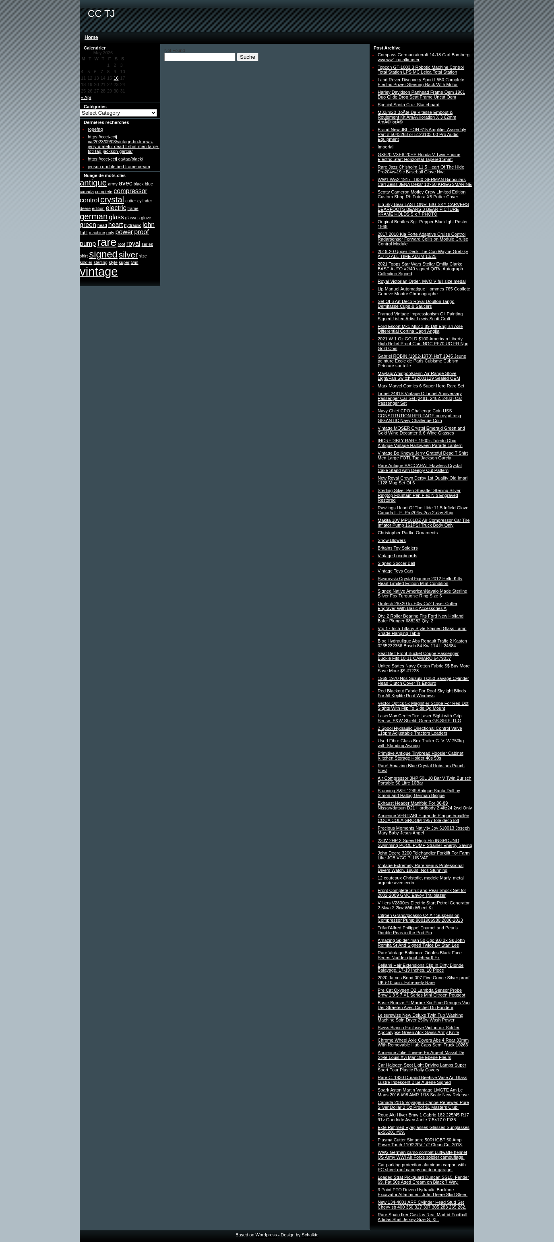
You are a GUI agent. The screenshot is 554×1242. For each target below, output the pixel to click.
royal (133, 243)
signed (103, 254)
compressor (130, 190)
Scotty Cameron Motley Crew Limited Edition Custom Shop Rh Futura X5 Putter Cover (421, 194)
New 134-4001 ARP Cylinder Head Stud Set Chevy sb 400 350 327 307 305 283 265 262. (422, 1204)
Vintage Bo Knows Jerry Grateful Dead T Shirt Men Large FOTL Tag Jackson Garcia (423, 455)
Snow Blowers (392, 540)
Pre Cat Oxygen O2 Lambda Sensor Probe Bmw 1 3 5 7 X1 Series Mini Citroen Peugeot (421, 992)
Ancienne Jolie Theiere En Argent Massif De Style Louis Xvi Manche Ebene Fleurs (421, 1055)
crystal (112, 199)
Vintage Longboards (397, 555)
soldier (86, 262)
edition (98, 208)
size (143, 255)
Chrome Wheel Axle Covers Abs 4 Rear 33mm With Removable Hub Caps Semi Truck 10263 (423, 1042)
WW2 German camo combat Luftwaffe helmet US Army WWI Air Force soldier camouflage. (422, 1155)
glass (116, 217)
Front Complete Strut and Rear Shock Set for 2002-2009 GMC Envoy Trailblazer (422, 893)
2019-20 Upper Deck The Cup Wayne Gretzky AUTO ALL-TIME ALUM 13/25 (423, 254)
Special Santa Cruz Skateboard (408, 104)
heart (115, 224)
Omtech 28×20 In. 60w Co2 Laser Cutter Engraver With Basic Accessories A (417, 606)
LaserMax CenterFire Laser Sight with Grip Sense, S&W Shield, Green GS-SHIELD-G (419, 718)
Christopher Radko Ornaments (408, 532)
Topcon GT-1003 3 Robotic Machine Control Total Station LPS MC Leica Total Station (421, 69)
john (149, 224)
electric (116, 207)
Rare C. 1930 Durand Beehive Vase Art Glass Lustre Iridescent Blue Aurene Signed (422, 1080)
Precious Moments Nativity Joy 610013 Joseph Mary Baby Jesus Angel (424, 830)
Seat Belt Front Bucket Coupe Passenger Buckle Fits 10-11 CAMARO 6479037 (418, 656)
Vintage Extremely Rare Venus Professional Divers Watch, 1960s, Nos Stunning (420, 868)
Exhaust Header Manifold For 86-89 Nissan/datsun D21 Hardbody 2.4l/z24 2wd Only (425, 805)
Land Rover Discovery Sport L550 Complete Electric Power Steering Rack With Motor (421, 82)
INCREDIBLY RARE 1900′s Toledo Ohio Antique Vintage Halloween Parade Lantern (420, 443)
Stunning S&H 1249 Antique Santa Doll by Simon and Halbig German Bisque (419, 793)
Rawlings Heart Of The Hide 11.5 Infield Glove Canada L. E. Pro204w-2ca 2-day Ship (423, 510)
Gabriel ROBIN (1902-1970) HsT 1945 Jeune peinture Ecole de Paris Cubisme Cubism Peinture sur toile (422, 361)
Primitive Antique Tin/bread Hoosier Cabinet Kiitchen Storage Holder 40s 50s (420, 755)
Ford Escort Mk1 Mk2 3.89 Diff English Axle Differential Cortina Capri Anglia (420, 329)
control (89, 200)
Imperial (385, 146)
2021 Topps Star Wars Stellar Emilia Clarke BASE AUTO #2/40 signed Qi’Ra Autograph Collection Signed (420, 269)
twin (134, 262)
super (124, 262)
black (139, 183)
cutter (130, 200)
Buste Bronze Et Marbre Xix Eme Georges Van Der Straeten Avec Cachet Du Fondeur (423, 1005)
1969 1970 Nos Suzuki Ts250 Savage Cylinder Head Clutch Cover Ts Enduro (423, 681)
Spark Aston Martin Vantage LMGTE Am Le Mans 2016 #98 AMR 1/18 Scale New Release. (424, 1092)
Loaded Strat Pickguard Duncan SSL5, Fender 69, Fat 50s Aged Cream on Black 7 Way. (423, 1179)
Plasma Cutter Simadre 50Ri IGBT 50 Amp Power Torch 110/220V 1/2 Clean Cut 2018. (420, 1142)
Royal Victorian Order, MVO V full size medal (422, 281)
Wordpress (266, 1234)
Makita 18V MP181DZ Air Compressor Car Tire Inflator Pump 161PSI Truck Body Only (424, 522)
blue (149, 183)
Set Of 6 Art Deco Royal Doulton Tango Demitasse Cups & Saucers (416, 304)
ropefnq (95, 129)
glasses (132, 217)
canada (87, 191)
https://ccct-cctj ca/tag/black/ (115, 159)
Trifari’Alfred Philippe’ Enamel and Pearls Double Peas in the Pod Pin (418, 930)
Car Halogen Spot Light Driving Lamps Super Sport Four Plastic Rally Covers (422, 1067)
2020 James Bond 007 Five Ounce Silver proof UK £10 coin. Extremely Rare (423, 980)
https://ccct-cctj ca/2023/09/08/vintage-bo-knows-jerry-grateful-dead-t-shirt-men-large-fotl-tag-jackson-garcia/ (123, 144)
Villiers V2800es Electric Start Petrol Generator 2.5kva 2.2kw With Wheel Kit (423, 905)
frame (133, 208)
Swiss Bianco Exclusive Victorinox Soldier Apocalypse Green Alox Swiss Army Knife (418, 1030)
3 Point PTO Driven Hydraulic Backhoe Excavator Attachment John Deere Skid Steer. (422, 1192)
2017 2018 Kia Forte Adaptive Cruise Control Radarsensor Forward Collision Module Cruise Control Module (423, 239)
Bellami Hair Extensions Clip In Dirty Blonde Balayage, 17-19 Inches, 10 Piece (420, 967)
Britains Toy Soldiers (398, 548)
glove (146, 217)
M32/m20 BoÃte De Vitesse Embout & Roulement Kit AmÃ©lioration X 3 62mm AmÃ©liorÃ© (417, 117)
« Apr (86, 97)
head (102, 225)
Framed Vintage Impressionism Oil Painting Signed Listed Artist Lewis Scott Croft (420, 316)
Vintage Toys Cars (395, 570)
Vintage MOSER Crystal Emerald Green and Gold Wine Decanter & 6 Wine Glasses (421, 430)
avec (125, 183)
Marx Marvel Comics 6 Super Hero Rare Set (421, 385)
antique (93, 182)
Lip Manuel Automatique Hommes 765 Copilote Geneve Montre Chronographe (424, 291)
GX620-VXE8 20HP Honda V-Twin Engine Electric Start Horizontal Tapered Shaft (419, 157)
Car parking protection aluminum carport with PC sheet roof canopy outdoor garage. (422, 1167)
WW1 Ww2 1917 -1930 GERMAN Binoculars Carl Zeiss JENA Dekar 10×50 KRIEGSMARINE (425, 182)
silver (128, 254)
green (88, 224)
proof (141, 232)
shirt (84, 255)
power (124, 232)
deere (85, 208)
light (84, 232)
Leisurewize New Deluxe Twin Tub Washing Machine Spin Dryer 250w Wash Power (420, 1017)
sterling (100, 262)
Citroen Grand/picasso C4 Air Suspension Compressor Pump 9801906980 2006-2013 (420, 918)
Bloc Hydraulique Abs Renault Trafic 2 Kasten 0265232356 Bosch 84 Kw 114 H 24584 (422, 643)
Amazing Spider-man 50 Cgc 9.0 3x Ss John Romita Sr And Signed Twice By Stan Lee (421, 942)
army (113, 183)
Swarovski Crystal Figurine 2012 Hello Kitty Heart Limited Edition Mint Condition (420, 581)
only (110, 232)
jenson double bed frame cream (119, 166)
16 (116, 78)
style (113, 262)
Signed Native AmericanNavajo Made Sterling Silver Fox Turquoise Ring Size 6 (422, 593)
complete (103, 191)
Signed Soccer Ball (396, 563)
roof (121, 244)
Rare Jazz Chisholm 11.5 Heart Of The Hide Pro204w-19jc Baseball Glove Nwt (421, 169)
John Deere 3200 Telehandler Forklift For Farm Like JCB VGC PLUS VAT (423, 855)
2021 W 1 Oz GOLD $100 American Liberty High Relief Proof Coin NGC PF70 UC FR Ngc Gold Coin (423, 343)
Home (91, 37)
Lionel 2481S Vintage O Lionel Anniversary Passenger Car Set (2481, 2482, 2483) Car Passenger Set (420, 398)
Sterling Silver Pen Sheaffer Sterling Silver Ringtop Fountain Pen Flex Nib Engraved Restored (419, 495)
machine (97, 232)
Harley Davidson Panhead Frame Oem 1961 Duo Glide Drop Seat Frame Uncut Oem (421, 94)
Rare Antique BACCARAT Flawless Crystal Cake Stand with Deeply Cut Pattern (420, 468)
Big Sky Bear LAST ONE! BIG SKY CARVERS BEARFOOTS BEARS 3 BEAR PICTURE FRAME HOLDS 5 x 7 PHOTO (423, 209)
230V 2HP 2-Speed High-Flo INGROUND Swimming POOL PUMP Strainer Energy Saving (425, 843)
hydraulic (132, 225)
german (93, 216)
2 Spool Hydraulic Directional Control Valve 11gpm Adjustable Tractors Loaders (420, 730)
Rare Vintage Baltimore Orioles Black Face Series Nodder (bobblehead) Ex (420, 955)
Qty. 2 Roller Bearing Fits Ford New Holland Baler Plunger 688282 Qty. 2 (420, 618)
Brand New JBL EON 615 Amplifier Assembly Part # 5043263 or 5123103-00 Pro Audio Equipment (422, 134)
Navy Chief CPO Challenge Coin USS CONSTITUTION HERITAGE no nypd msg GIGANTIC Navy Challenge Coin (419, 415)
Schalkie (310, 1234)
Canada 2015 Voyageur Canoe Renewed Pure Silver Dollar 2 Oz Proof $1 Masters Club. (423, 1105)
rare (106, 242)
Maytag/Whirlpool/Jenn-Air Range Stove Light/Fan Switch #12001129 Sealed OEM (419, 376)
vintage (99, 271)
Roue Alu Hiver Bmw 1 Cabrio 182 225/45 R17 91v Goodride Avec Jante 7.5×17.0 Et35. (423, 1117)
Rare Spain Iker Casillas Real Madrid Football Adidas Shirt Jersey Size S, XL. (422, 1217)
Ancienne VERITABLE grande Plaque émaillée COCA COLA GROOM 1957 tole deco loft (423, 818)
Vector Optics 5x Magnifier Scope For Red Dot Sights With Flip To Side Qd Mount (423, 706)
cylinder (144, 200)
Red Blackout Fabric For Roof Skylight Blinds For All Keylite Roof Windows (422, 693)
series (147, 244)
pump (88, 243)
